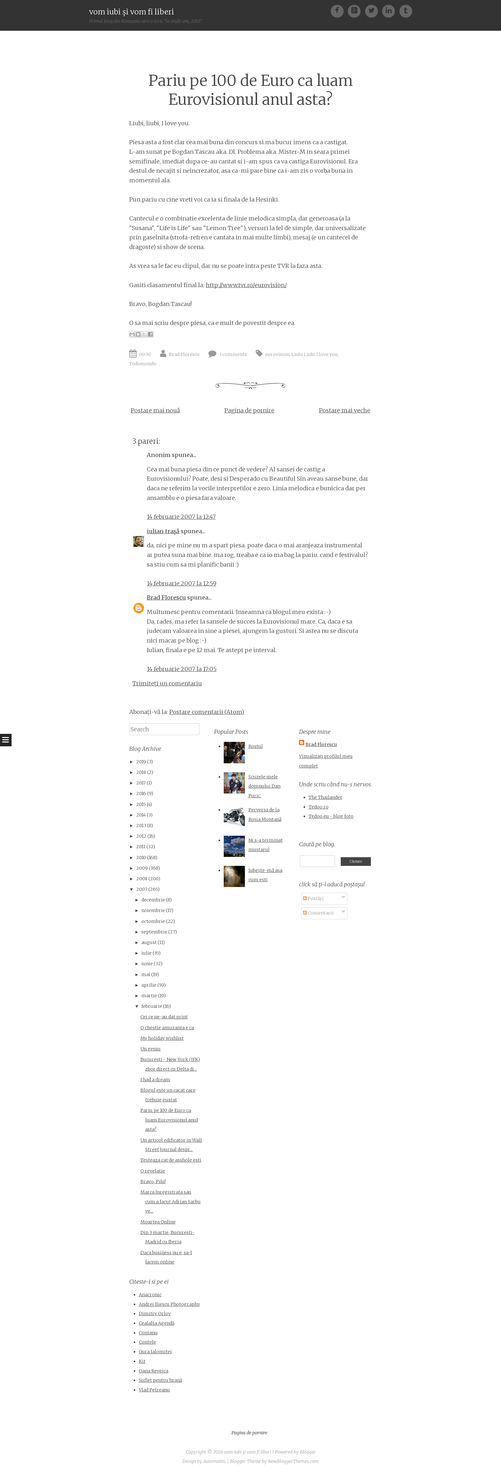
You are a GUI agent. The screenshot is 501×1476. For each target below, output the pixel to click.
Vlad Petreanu (154, 1390)
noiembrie (153, 910)
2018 (141, 772)
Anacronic (150, 1295)
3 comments (233, 354)
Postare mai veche (344, 410)
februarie (151, 1006)
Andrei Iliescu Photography (169, 1304)
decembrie (153, 900)
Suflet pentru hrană (160, 1380)
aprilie (148, 985)
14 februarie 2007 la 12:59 (181, 583)
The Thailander (325, 797)
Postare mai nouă (155, 410)
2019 (141, 762)
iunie (147, 963)
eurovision (277, 354)
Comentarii (318, 913)
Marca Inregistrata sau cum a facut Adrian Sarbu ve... (170, 1201)
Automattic (214, 1461)
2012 (141, 836)
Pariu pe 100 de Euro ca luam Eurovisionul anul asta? (250, 90)
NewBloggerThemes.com (293, 1461)
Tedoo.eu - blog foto (331, 816)
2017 (141, 783)
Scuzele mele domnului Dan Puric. (264, 786)
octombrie (153, 921)
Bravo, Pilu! (153, 1181)
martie (149, 996)
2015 (141, 804)
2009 (142, 868)
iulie (146, 953)
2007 (141, 889)
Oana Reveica (153, 1371)
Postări (313, 898)
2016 (141, 793)
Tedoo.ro (319, 807)
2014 (141, 815)
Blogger (308, 1452)
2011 (141, 847)
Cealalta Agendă (156, 1323)
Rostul (255, 746)
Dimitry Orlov (155, 1313)
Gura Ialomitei (155, 1352)
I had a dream (155, 1079)
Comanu (148, 1333)
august (149, 942)
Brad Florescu (184, 354)
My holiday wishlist (162, 1038)
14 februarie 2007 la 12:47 (181, 516)
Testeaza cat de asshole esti (170, 1160)
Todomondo (142, 364)
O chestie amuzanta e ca (167, 1028)
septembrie (154, 932)
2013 (141, 825)
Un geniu (150, 1049)
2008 (141, 879)
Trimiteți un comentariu (167, 683)
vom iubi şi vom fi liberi (131, 11)
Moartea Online (158, 1222)
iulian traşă (163, 531)
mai (145, 974)
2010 (141, 857)
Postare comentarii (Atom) (206, 712)
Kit (142, 1361)
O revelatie (152, 1171)
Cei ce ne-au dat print (164, 1017)
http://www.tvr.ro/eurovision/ (246, 285)
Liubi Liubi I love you (314, 354)
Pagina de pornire (249, 410)
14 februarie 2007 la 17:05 (182, 669)
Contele (147, 1342)
